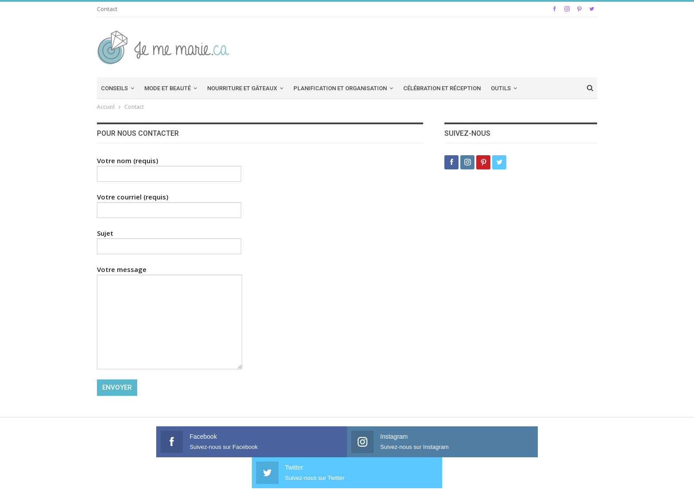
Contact (107, 9)
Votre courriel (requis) (169, 203)
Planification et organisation (340, 88)
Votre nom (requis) (169, 167)
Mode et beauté (167, 88)
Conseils (114, 88)
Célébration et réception (442, 88)
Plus (534, 88)
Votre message (169, 317)
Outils (501, 88)
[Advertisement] (432, 46)
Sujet (169, 240)
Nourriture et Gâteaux (242, 88)
